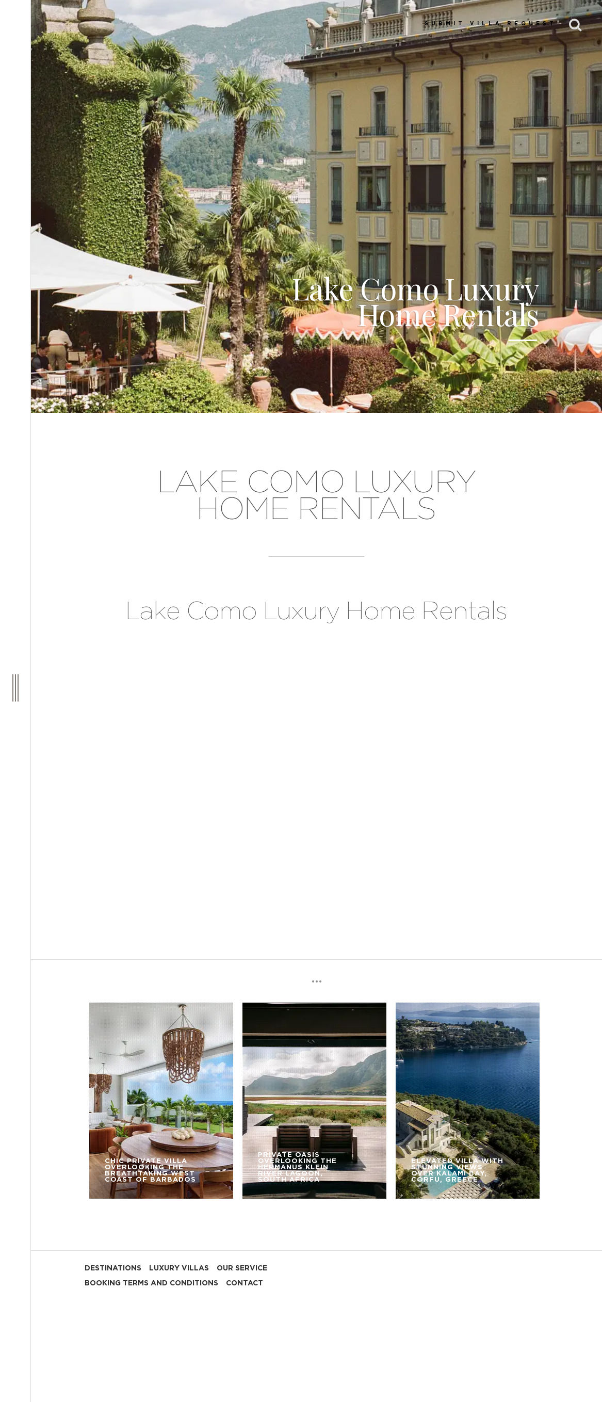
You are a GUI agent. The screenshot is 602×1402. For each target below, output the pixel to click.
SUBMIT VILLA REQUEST (491, 23)
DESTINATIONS (113, 1268)
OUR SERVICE (242, 1268)
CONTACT (244, 1283)
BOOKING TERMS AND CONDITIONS (151, 1283)
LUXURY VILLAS (179, 1268)
